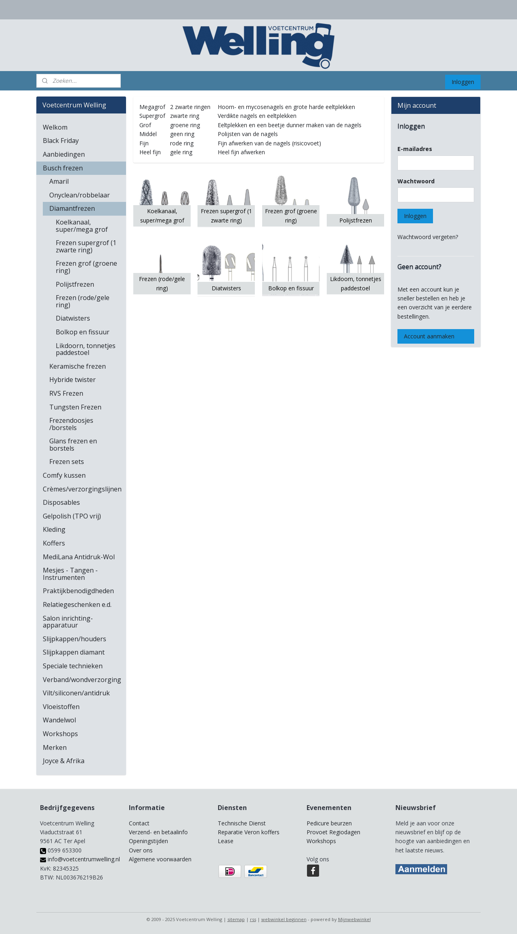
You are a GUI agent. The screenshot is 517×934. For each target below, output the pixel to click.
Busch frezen (63, 168)
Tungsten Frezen (75, 407)
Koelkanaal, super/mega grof (82, 226)
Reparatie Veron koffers (249, 832)
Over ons (141, 850)
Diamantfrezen (72, 208)
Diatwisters (73, 318)
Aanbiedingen (64, 154)
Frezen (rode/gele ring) (82, 301)
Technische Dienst (242, 823)
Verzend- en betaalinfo (158, 832)
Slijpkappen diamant (74, 652)
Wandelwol (59, 720)
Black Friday (61, 140)
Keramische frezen (77, 366)
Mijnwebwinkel (354, 919)
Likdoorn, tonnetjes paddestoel (86, 349)
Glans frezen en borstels (73, 445)
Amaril (59, 181)
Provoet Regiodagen (333, 832)
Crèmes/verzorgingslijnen (82, 489)
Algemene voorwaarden (160, 859)
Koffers (54, 543)
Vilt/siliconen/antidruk (76, 692)
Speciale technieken (73, 665)
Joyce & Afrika (63, 760)
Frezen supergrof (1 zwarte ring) (86, 246)
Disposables (61, 502)
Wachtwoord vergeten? (427, 237)
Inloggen (463, 82)
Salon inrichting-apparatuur (68, 622)
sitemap (236, 919)
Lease (225, 841)
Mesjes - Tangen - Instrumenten (70, 574)
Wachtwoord (416, 181)
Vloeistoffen (61, 706)
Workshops (60, 733)
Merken (55, 747)
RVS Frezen (66, 393)
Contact (139, 823)
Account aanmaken (429, 336)
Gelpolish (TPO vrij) (72, 516)
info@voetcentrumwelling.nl (80, 859)
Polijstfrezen (75, 284)
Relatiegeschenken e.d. (77, 604)
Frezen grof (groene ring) (86, 267)
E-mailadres (414, 149)
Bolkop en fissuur (82, 331)
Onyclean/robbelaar (79, 195)
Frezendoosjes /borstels (71, 424)
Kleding (54, 529)
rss (253, 919)
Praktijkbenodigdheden (78, 590)
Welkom (55, 127)
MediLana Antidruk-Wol (79, 556)
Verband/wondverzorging (82, 679)
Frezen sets (66, 461)
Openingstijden (148, 841)
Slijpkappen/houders (74, 638)
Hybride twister (72, 379)
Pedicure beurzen (329, 823)
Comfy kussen (64, 475)
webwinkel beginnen (284, 919)
